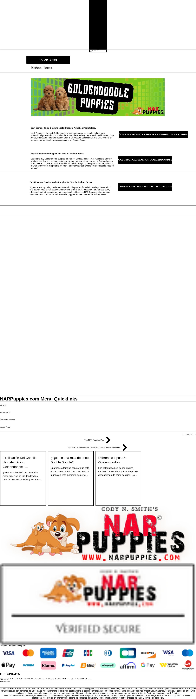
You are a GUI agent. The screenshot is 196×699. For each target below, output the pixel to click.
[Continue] (48, 60)
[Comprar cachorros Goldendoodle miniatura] (145, 187)
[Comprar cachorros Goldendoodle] (145, 160)
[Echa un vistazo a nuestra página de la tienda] (153, 135)
